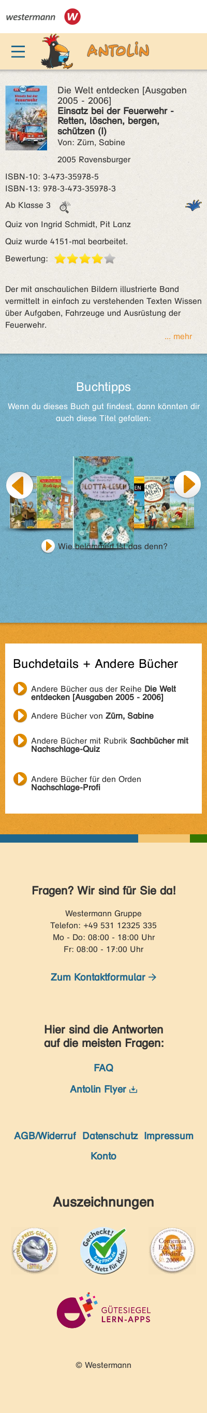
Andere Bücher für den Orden (86, 780)
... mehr (178, 336)
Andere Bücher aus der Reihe (103, 690)
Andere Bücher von (92, 716)
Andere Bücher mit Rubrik (109, 742)
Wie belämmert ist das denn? (113, 546)
